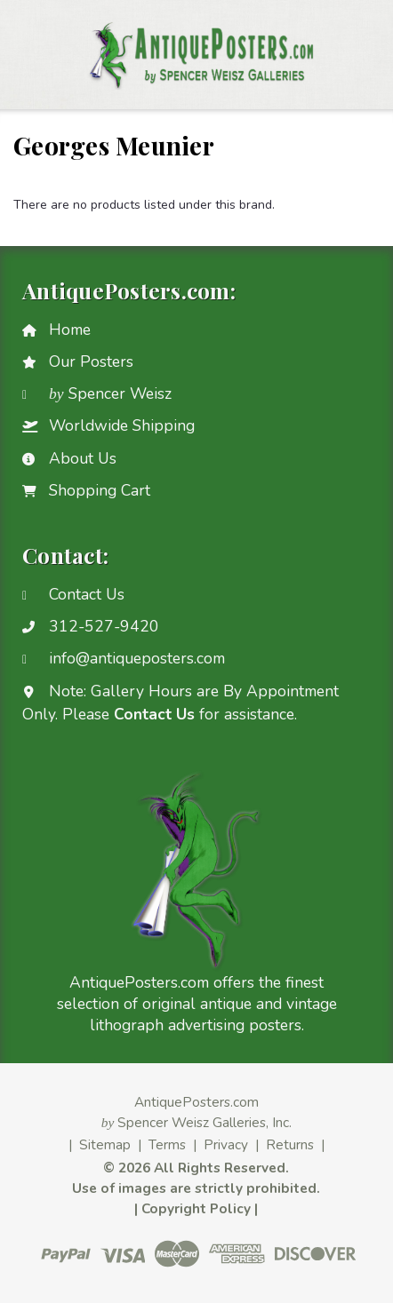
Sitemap (105, 1144)
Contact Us (86, 594)
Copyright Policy (196, 1208)
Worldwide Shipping (122, 425)
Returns (290, 1144)
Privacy (226, 1144)
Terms (167, 1144)
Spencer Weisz (110, 393)
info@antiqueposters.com (137, 658)
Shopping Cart (99, 490)
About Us (82, 458)
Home (70, 329)
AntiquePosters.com (196, 1101)
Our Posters (91, 361)
